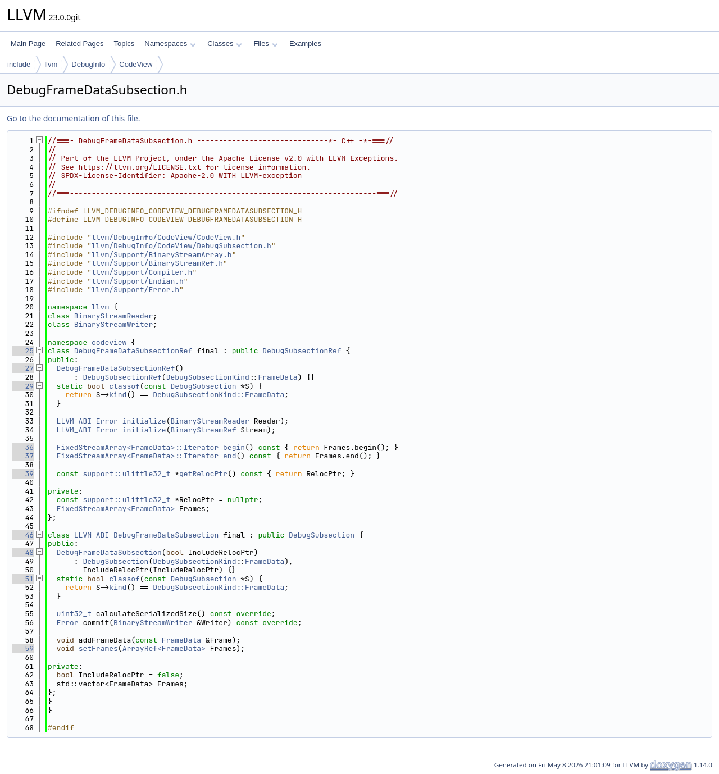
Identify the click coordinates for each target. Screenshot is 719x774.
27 (23, 368)
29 (23, 386)
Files (265, 43)
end (229, 456)
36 (23, 447)
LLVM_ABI (74, 421)
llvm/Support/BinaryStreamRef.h (157, 263)
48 (23, 552)
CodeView (135, 64)
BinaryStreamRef (203, 430)
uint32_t (74, 613)
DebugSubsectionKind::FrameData (218, 394)
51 (23, 579)
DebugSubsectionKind (207, 377)
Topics (123, 43)
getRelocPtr (203, 474)
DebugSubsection (203, 386)
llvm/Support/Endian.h (138, 281)
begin (234, 447)
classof (124, 386)
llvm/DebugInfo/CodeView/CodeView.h (166, 237)
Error (107, 421)
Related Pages (79, 43)
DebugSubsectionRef (301, 351)
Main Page (28, 43)
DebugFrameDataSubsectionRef (133, 351)
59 (23, 648)
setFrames (98, 648)
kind (117, 394)
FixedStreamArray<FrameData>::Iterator (138, 447)
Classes (224, 43)
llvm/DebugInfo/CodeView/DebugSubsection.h (181, 246)
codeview (109, 342)
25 (23, 351)
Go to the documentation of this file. (73, 118)
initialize (144, 421)
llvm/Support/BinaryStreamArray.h (162, 254)
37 (23, 456)
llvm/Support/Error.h (135, 289)
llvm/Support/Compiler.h (142, 272)
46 (23, 535)
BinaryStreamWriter (113, 324)
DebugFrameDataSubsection (166, 535)
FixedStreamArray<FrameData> (116, 508)
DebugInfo (88, 64)
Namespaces (169, 43)
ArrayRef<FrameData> (164, 648)
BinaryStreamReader (113, 316)
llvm (50, 64)
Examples (305, 43)
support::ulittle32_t (126, 474)
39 (23, 474)
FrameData (277, 377)
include (18, 64)
